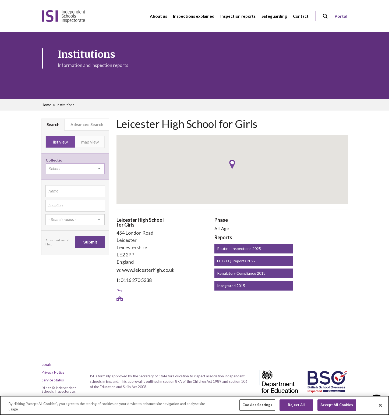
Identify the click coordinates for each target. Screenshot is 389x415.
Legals (46, 364)
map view (90, 141)
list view (60, 141)
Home (46, 105)
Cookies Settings (257, 405)
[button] (232, 164)
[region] (194, 405)
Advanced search (57, 240)
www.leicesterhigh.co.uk (148, 270)
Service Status (53, 380)
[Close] (380, 405)
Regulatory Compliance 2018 (241, 273)
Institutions (65, 105)
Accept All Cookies (336, 405)
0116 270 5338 (136, 280)
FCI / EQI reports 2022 (236, 261)
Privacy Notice (53, 372)
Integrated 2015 (231, 285)
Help (48, 244)
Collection (55, 160)
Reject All (296, 405)
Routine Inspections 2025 (239, 248)
